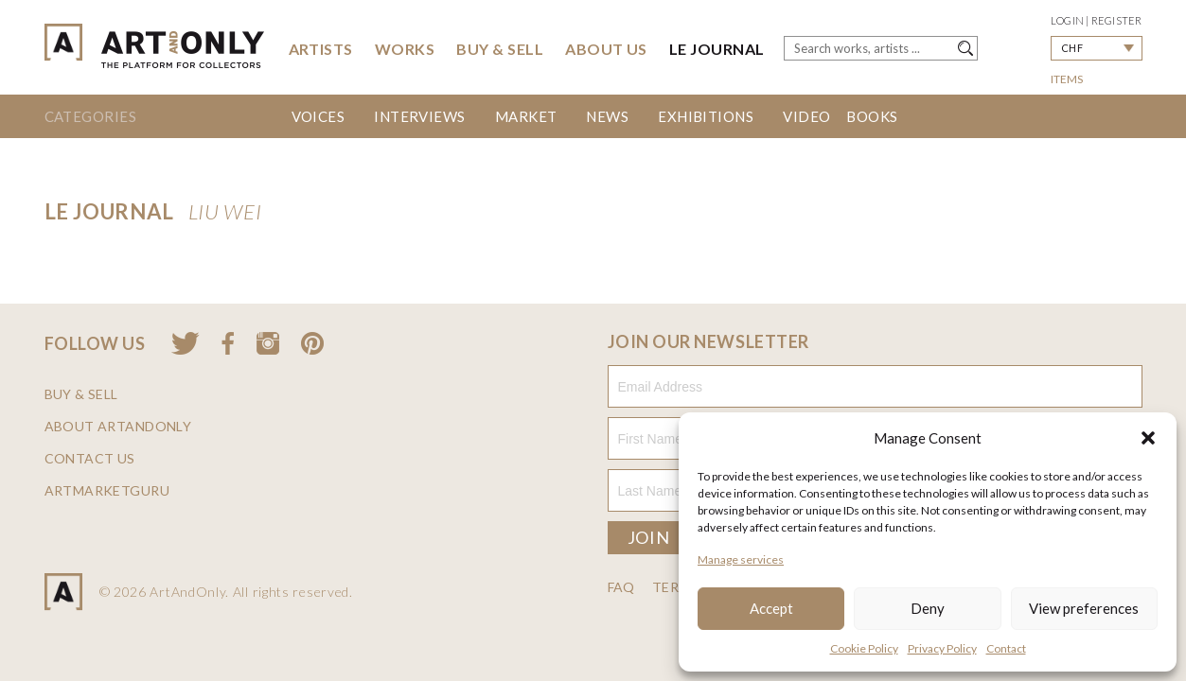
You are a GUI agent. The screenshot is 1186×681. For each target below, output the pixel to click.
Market (526, 116)
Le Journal (717, 49)
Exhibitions (705, 116)
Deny (928, 608)
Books (871, 116)
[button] (1148, 437)
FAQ (621, 587)
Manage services (741, 559)
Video (806, 116)
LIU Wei (225, 211)
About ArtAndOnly (118, 426)
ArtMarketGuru (106, 491)
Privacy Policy (942, 648)
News (607, 116)
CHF (1072, 48)
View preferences (1084, 608)
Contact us (89, 458)
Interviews (420, 116)
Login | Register (1096, 20)
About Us (606, 49)
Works (404, 49)
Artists (321, 49)
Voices (318, 116)
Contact (1006, 648)
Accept (771, 608)
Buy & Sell (499, 49)
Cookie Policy (864, 648)
